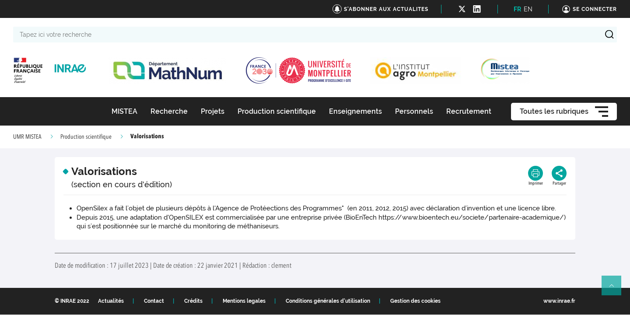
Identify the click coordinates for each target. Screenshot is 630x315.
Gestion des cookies (415, 301)
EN (528, 9)
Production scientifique (86, 137)
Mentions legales (244, 301)
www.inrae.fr (559, 301)
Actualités (111, 301)
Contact (154, 301)
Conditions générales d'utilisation (328, 301)
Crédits (193, 301)
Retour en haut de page (615, 289)
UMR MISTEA (27, 137)
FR (517, 9)
